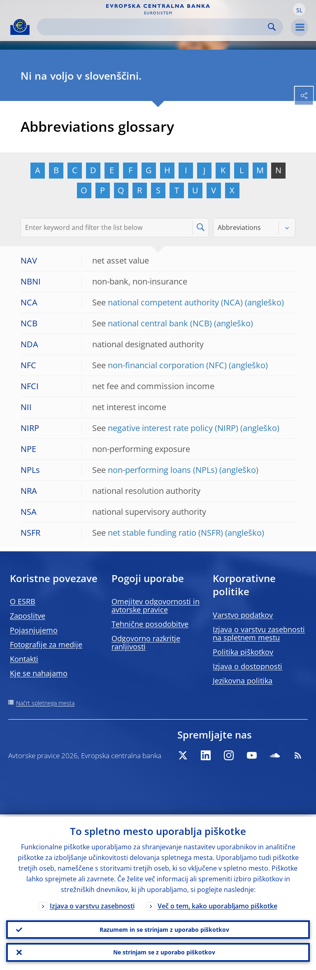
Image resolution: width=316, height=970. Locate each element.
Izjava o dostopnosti (247, 666)
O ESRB (22, 601)
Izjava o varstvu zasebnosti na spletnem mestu (259, 633)
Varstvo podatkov (243, 615)
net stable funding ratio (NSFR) (165, 532)
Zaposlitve (27, 616)
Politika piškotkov (243, 652)
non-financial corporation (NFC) (167, 365)
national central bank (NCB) (160, 323)
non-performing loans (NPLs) (162, 469)
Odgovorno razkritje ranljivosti (146, 642)
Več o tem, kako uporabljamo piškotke (217, 903)
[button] (299, 9)
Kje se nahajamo (38, 673)
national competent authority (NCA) (175, 302)
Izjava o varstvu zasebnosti (92, 903)
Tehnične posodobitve (150, 624)
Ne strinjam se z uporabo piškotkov (164, 952)
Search (272, 27)
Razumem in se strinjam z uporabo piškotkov (164, 928)
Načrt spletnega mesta (45, 703)
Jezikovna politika (242, 681)
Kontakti (24, 659)
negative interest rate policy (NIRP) (173, 427)
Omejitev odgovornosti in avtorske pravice (156, 605)
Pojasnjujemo (34, 630)
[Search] (153, 27)
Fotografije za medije (46, 644)
